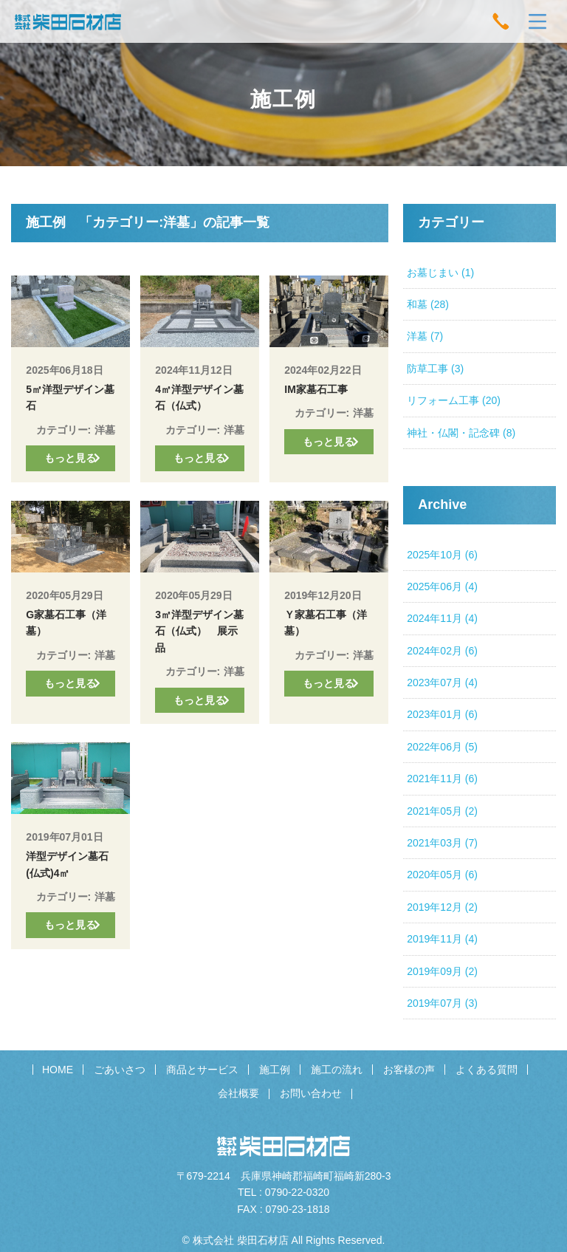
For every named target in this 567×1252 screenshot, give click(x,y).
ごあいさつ (119, 1069)
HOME (57, 1069)
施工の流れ (336, 1069)
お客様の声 (409, 1069)
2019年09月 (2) (442, 971)
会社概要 (238, 1093)
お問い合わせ (311, 1093)
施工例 (274, 1069)
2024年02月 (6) (442, 651)
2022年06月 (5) (442, 747)
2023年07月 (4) (442, 682)
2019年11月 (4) (442, 939)
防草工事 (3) (435, 368)
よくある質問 (487, 1069)
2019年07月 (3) (442, 1003)
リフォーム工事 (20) (454, 400)
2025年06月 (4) (442, 586)
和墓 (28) (428, 304)
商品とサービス (202, 1069)
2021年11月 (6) (442, 778)
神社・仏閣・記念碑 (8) (461, 433)
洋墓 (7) (425, 336)
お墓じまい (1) (440, 272)
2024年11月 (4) (442, 618)
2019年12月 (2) (442, 907)
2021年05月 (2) (442, 811)
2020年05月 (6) (442, 874)
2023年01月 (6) (442, 714)
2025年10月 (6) (442, 555)
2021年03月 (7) (442, 843)
